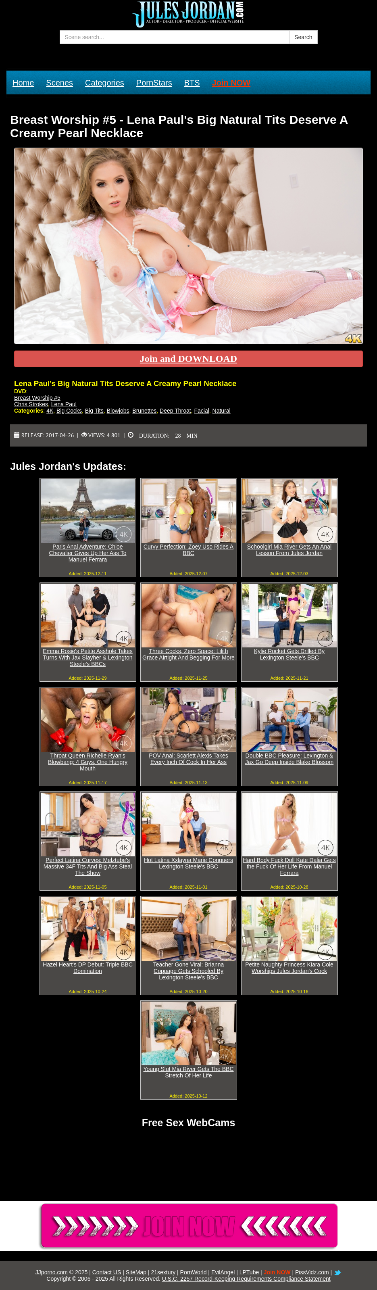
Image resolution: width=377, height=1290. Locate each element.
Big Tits (94, 410)
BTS (192, 82)
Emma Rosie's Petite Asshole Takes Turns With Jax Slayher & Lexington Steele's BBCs (88, 657)
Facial (201, 410)
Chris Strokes (31, 404)
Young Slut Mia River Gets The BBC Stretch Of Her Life (188, 1072)
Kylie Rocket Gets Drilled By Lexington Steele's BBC (289, 654)
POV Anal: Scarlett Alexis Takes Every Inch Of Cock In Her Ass (188, 758)
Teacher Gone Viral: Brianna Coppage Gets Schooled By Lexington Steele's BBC (188, 971)
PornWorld (193, 1272)
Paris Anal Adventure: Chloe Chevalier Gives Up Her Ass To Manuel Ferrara (88, 553)
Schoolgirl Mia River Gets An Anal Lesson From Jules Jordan (289, 549)
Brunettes (144, 410)
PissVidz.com (312, 1272)
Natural (221, 410)
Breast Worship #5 (37, 398)
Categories (104, 82)
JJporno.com (51, 1272)
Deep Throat (175, 410)
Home (23, 82)
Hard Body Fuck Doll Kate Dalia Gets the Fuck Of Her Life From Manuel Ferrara (289, 866)
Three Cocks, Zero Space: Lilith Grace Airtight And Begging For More (188, 654)
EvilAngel (223, 1272)
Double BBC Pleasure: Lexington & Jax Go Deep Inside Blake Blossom (289, 758)
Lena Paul (64, 404)
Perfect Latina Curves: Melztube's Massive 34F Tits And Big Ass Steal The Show (88, 866)
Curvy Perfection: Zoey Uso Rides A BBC (188, 549)
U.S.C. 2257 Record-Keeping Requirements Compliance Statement (246, 1278)
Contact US (106, 1272)
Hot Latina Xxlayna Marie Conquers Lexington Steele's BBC (188, 863)
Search (303, 37)
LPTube (249, 1272)
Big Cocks (69, 410)
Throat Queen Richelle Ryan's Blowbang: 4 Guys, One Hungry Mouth (87, 762)
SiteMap (136, 1272)
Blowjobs (118, 410)
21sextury (163, 1272)
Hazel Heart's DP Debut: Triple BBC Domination (88, 967)
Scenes (59, 82)
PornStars (154, 82)
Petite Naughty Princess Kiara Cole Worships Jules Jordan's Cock (289, 967)
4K (49, 410)
